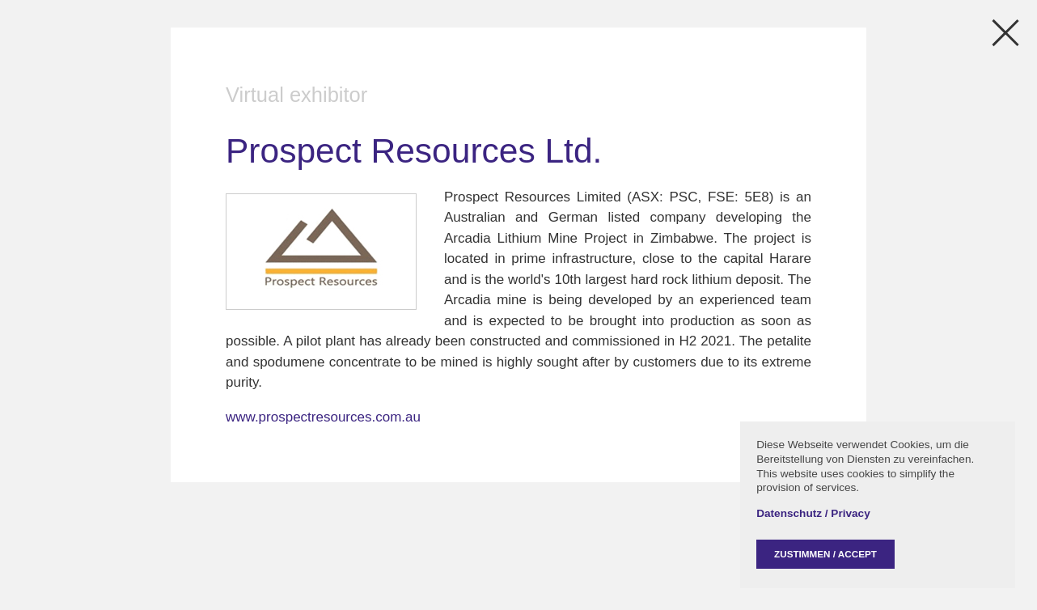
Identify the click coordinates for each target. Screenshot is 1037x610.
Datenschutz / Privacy (813, 513)
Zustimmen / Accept (825, 554)
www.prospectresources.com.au (323, 417)
